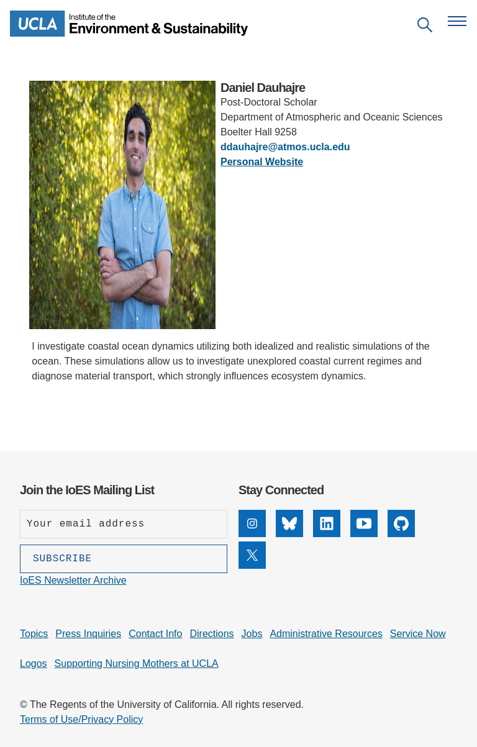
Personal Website (261, 161)
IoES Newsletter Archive (73, 580)
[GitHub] (401, 533)
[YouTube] (364, 533)
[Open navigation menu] (457, 21)
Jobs (252, 633)
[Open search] (425, 27)
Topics (34, 633)
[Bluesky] (289, 533)
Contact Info (155, 633)
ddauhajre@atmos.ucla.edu (285, 147)
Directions (211, 633)
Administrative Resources (326, 633)
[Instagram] (252, 533)
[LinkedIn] (326, 533)
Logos (33, 663)
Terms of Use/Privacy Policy (81, 719)
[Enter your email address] (123, 524)
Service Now (418, 633)
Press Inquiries (88, 633)
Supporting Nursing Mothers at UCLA (137, 663)
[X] (252, 565)
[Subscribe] (123, 559)
